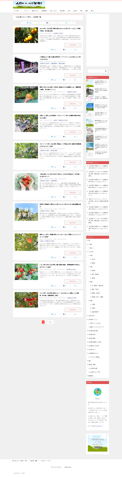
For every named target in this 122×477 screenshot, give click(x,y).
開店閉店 (44, 10)
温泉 (86, 10)
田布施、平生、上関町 (97, 297)
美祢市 (93, 270)
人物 (81, 10)
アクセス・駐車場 (94, 357)
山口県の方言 (92, 334)
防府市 (52, 211)
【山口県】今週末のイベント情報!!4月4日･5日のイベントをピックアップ (101, 114)
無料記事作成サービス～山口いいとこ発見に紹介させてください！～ (101, 122)
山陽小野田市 (54, 63)
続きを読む (75, 45)
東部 (91, 282)
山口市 (55, 120)
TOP (20, 460)
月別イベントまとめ (95, 323)
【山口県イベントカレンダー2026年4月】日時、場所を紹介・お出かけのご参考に (101, 106)
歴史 (90, 360)
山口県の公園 (93, 368)
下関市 (93, 304)
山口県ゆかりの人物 (94, 345)
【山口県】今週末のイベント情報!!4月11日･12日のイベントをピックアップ (101, 83)
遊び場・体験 (62, 63)
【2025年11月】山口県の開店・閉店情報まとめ (101, 153)
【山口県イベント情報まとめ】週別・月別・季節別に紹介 (101, 98)
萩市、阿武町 (95, 274)
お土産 (75, 10)
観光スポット (35, 10)
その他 (90, 244)
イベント (26, 10)
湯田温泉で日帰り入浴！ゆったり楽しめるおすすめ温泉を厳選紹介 (101, 90)
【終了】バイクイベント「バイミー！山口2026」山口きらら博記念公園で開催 (98, 201)
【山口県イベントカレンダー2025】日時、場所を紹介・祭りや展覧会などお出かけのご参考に (101, 146)
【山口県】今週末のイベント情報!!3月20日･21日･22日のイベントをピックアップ (98, 193)
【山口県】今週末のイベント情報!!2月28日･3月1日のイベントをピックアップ (98, 228)
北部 (91, 266)
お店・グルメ (53, 10)
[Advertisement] (97, 40)
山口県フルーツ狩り (58, 33)
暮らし (92, 10)
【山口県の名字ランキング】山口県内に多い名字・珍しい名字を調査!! (101, 138)
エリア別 (16, 10)
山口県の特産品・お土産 (95, 342)
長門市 (93, 278)
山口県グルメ (92, 349)
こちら (98, 426)
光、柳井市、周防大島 (97, 285)
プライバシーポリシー (56, 467)
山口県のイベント (93, 319)
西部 (91, 300)
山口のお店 (91, 315)
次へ (50, 322)
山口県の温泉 (92, 338)
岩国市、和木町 (96, 293)
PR (89, 240)
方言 (69, 10)
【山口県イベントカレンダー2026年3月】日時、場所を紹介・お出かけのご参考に (98, 220)
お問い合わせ (68, 467)
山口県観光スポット (94, 353)
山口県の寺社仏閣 (93, 330)
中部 (91, 255)
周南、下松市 (95, 289)
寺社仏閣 (62, 10)
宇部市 (93, 308)
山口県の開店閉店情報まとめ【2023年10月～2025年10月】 (101, 130)
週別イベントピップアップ (97, 327)
